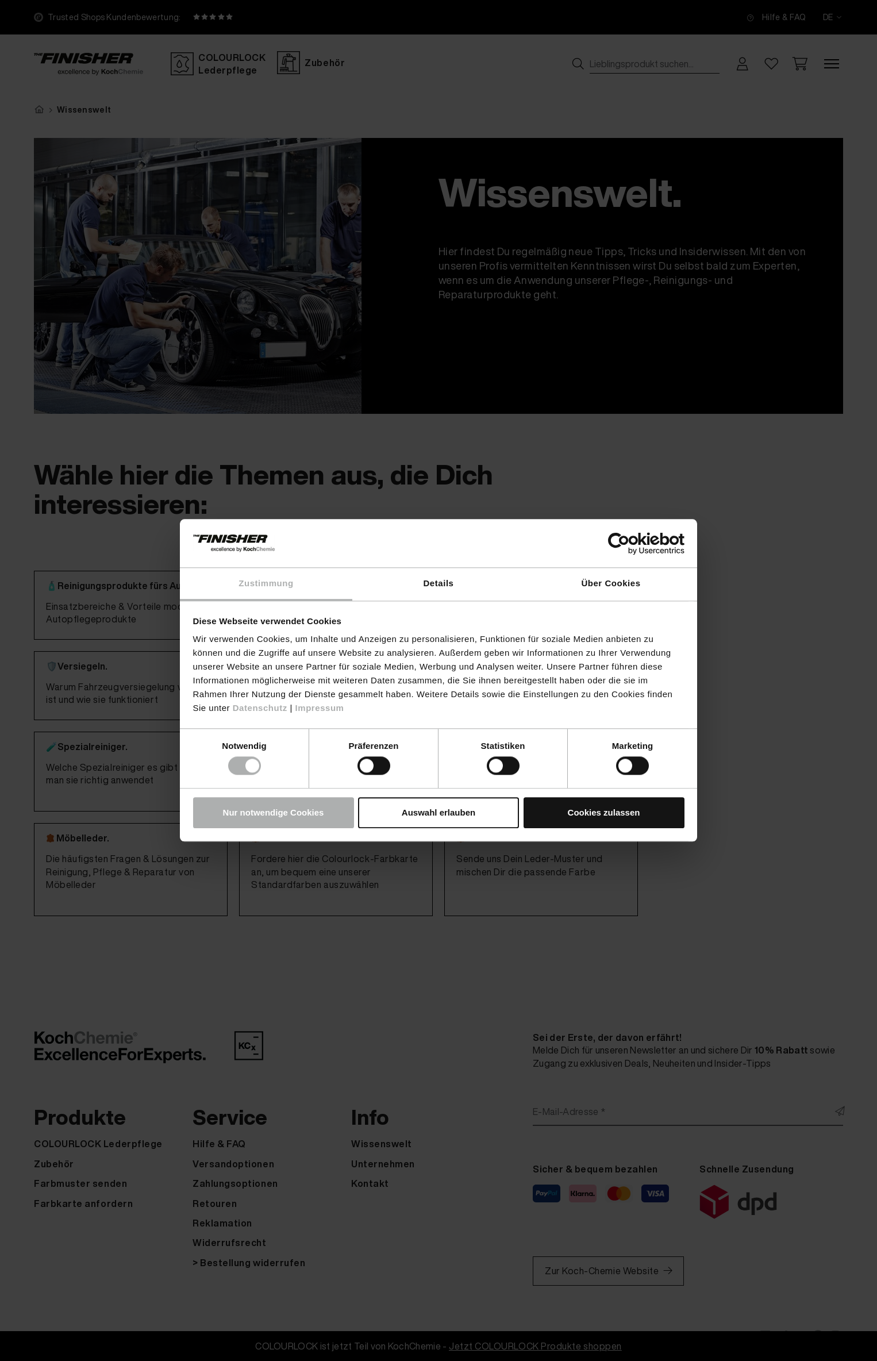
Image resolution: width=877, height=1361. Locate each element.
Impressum (319, 708)
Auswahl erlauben (438, 812)
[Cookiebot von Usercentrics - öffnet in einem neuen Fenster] (634, 543)
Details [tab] (439, 583)
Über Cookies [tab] (610, 583)
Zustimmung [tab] (266, 583)
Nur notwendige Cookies (273, 812)
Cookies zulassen (604, 812)
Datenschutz (260, 708)
